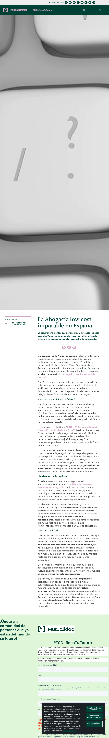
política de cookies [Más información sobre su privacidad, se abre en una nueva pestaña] (70, 731)
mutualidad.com (56, 2)
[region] (73, 718)
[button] (84, 10)
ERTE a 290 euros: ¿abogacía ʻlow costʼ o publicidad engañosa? (68, 429)
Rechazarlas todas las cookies (94, 716)
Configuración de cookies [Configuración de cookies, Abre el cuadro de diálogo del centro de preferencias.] (94, 724)
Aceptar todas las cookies (94, 709)
